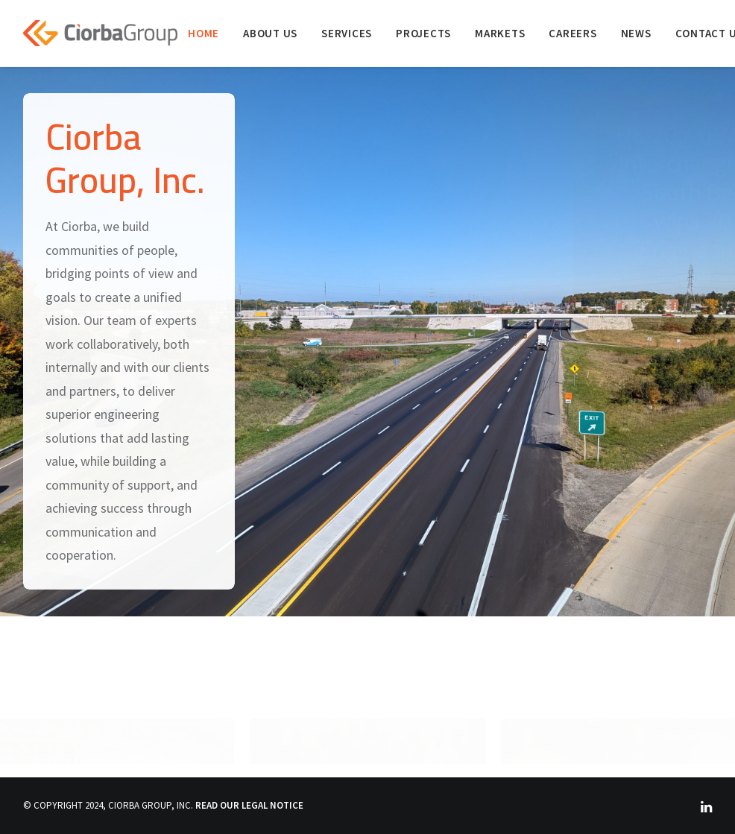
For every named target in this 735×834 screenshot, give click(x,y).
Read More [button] (627, 392)
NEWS (636, 33)
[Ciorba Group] (100, 33)
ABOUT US (270, 33)
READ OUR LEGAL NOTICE (249, 805)
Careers (572, 33)
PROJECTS (423, 33)
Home (203, 33)
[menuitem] (203, 33)
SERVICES (346, 33)
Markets (500, 33)
